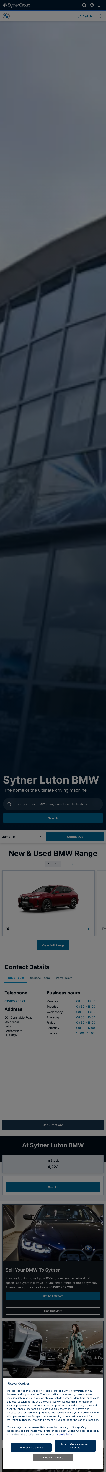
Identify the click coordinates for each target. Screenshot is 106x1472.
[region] (53, 1423)
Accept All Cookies (31, 1447)
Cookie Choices (53, 1457)
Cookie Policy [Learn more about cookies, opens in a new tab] (65, 1434)
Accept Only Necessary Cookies (75, 1446)
